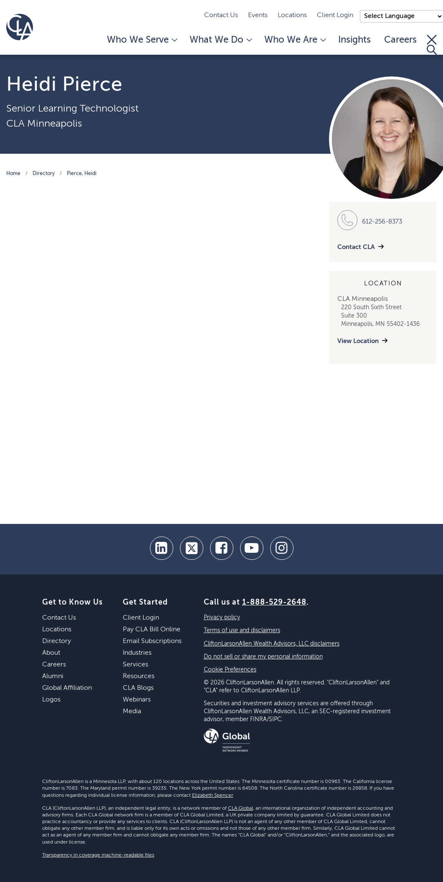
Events (258, 15)
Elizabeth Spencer (212, 795)
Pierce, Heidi (81, 173)
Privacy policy (222, 617)
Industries (137, 653)
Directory (44, 173)
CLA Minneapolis (44, 124)
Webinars (137, 699)
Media (132, 711)
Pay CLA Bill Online (151, 629)
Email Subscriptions (152, 641)
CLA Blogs (138, 688)
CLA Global (240, 808)
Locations (292, 15)
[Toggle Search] (432, 45)
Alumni (52, 676)
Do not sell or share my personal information (263, 657)
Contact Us (221, 15)
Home (13, 173)
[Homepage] (19, 27)
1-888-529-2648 (274, 602)
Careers (400, 40)
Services (135, 664)
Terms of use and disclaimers (242, 630)
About (51, 653)
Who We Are (294, 40)
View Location (358, 341)
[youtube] (251, 548)
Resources (138, 676)
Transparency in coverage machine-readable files (98, 855)
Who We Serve (141, 40)
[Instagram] (282, 548)
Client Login (335, 15)
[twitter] (191, 548)
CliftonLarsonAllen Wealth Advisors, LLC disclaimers (271, 644)
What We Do (220, 40)
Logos (51, 699)
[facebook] (221, 548)
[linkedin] (161, 548)
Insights (354, 40)
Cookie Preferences (230, 670)
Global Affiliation (67, 688)
